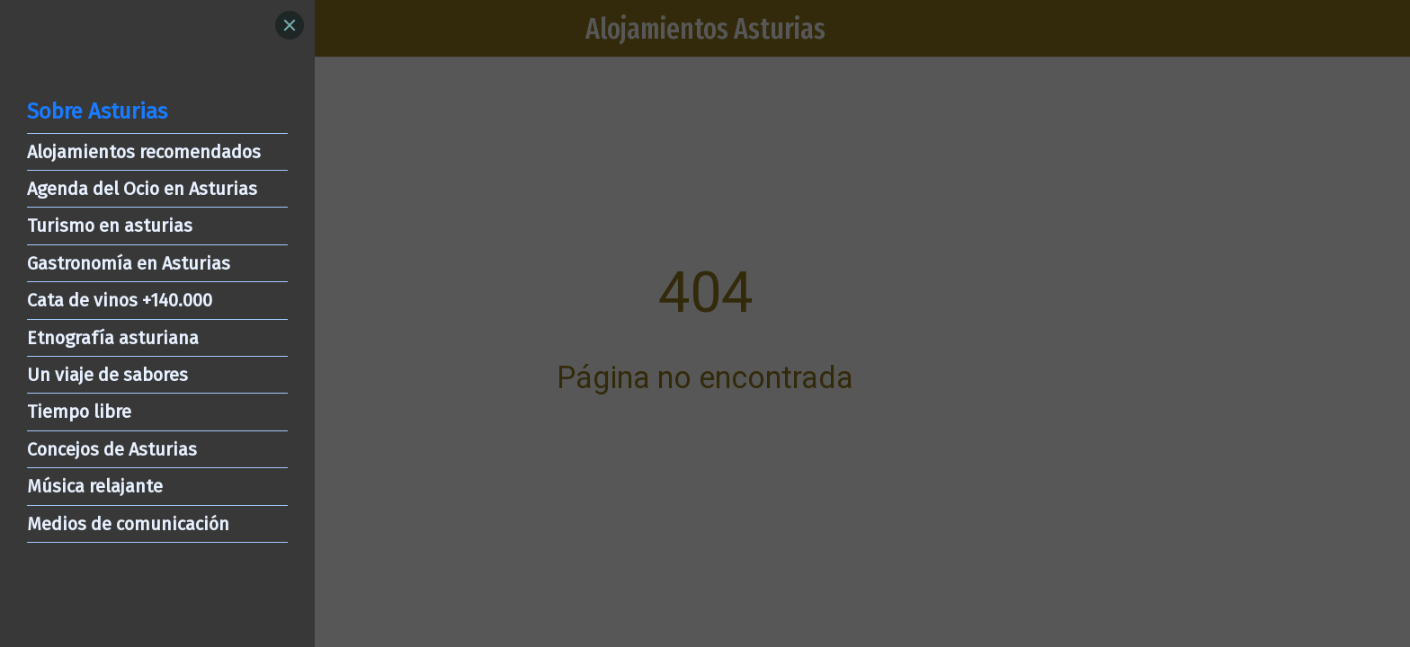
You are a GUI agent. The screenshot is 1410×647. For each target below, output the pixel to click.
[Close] (289, 25)
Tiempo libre (79, 411)
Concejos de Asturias (112, 449)
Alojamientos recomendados (144, 152)
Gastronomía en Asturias (128, 263)
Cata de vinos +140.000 (119, 300)
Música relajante (95, 486)
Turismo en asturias (109, 225)
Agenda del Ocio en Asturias (142, 188)
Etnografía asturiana (113, 338)
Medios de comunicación (128, 524)
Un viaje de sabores (107, 375)
